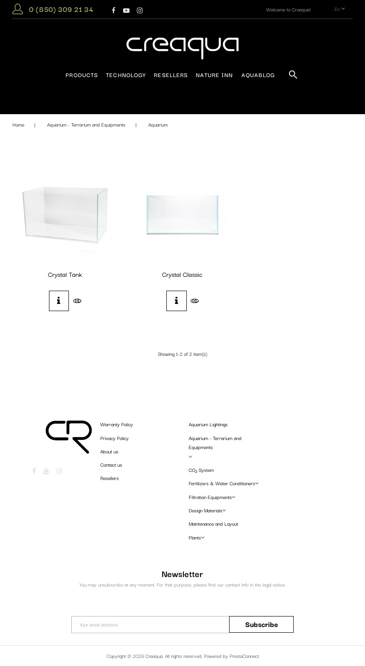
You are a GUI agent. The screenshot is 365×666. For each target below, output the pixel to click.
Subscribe (261, 623)
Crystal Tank (65, 274)
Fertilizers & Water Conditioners (222, 483)
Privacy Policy (114, 438)
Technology (126, 74)
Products (82, 74)
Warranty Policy (116, 424)
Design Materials (205, 510)
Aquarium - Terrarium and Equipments (215, 442)
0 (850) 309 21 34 (61, 8)
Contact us (111, 464)
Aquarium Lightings (208, 424)
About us (109, 451)
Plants (195, 537)
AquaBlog (258, 74)
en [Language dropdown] (340, 9)
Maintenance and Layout (213, 523)
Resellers (171, 74)
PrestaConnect (244, 656)
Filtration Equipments (210, 497)
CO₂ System (201, 470)
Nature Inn (214, 74)
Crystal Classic (182, 274)
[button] (17, 11)
